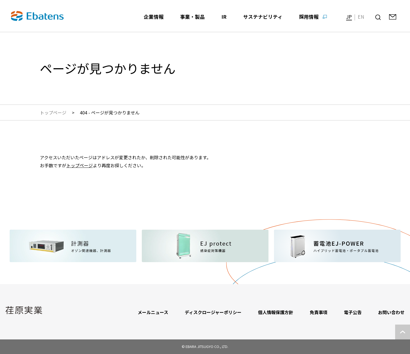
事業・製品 (192, 16)
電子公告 (353, 312)
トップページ (53, 112)
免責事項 (318, 312)
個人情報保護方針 (275, 312)
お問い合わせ (391, 312)
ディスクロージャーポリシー (213, 312)
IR (224, 16)
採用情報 (309, 16)
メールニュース (153, 312)
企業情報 (154, 16)
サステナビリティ (263, 16)
